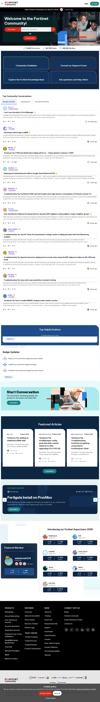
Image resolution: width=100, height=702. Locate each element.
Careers (47, 639)
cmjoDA (10, 364)
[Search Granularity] (12, 29)
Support (47, 628)
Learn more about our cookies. (86, 689)
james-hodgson (13, 229)
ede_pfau (52, 583)
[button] (50, 698)
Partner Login (30, 628)
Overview (8, 647)
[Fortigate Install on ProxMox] (50, 499)
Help (86, 4)
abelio (80, 567)
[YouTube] (77, 630)
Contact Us (68, 624)
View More (14, 403)
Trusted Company (31, 637)
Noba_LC (10, 107)
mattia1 (10, 295)
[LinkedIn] (82, 630)
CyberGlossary (50, 635)
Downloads (49, 631)
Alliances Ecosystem (32, 616)
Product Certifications (33, 649)
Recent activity (9, 102)
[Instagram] (88, 630)
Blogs (66, 612)
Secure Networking (12, 616)
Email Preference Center (73, 620)
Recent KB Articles (42, 102)
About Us (48, 612)
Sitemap (48, 655)
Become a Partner (31, 624)
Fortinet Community (71, 616)
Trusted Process (31, 641)
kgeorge (10, 147)
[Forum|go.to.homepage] (11, 4)
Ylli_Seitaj (11, 274)
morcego (11, 208)
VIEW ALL (10, 339)
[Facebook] (66, 630)
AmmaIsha (11, 188)
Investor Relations (51, 647)
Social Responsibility (52, 651)
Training (47, 616)
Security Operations (12, 626)
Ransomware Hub (51, 624)
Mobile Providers (11, 659)
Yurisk (51, 567)
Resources (48, 620)
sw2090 (51, 551)
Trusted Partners (31, 645)
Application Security (12, 630)
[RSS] (93, 630)
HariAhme (11, 168)
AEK (79, 536)
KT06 (9, 127)
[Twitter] (72, 630)
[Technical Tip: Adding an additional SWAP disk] (18, 448)
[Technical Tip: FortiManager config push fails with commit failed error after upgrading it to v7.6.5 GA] (50, 448)
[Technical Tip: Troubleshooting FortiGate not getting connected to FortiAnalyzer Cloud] (82, 448)
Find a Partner (30, 620)
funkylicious (53, 536)
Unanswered (25, 102)
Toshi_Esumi (82, 551)
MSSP (7, 655)
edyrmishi (11, 251)
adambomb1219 (23, 558)
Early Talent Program (52, 643)
